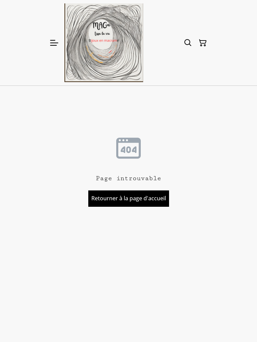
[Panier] (202, 42)
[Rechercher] (187, 42)
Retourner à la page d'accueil (128, 198)
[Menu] (54, 42)
